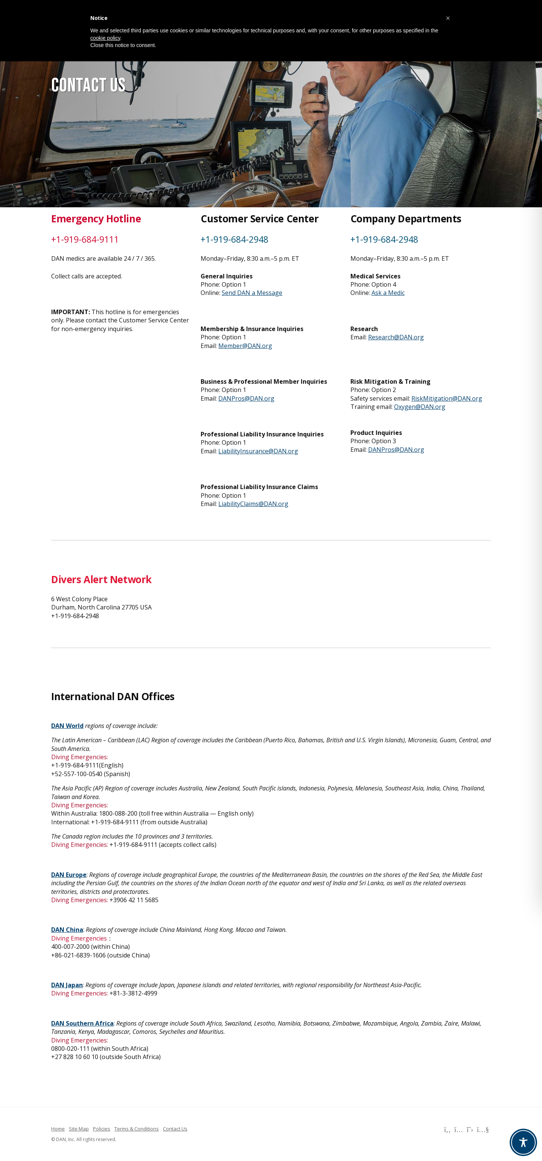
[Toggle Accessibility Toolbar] (523, 1142)
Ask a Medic (388, 293)
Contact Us (175, 1128)
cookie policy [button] (105, 38)
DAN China (67, 929)
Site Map (79, 1128)
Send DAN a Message (252, 293)
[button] (448, 18)
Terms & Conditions (136, 1128)
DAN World (67, 726)
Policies (101, 1128)
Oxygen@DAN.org (419, 407)
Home (58, 1128)
